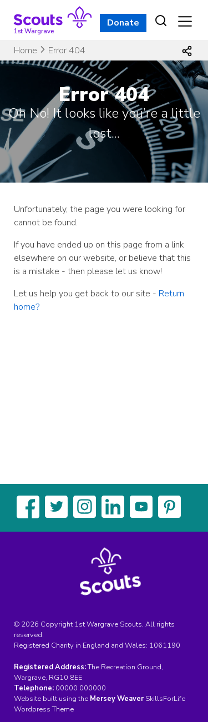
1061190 (164, 645)
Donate (123, 23)
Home (25, 50)
